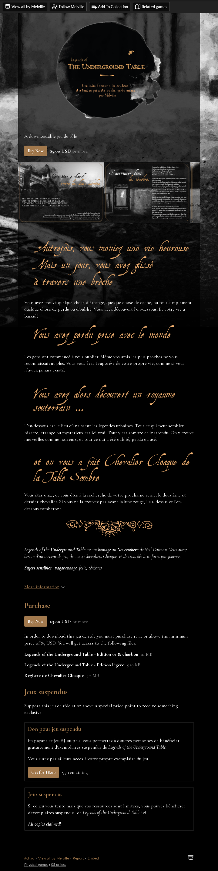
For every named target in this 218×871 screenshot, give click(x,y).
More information (44, 587)
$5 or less (58, 864)
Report (78, 858)
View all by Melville (53, 858)
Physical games (36, 864)
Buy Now (36, 150)
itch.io (29, 858)
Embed (93, 858)
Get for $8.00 (43, 772)
